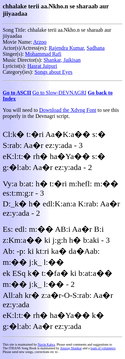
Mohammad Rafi (43, 54)
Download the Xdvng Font (67, 110)
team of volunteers (103, 348)
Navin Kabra (46, 344)
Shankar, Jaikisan (62, 60)
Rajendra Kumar (66, 48)
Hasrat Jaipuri (42, 66)
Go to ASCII (17, 93)
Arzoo (40, 42)
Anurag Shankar (71, 348)
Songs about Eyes (54, 72)
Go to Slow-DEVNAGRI (59, 93)
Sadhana (96, 48)
